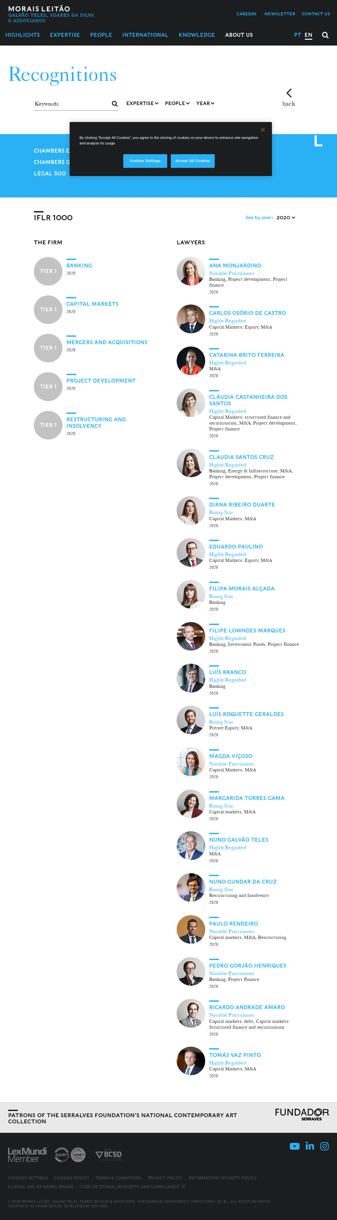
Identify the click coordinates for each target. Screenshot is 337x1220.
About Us (239, 35)
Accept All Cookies (192, 160)
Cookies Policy (71, 1177)
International (145, 35)
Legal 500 (50, 173)
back (288, 103)
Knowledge (197, 35)
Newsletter (279, 13)
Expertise (65, 35)
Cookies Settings (28, 1178)
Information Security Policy (223, 1177)
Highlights (22, 35)
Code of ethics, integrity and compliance (132, 1186)
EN (308, 35)
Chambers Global (61, 162)
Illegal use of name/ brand (40, 1186)
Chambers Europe (61, 151)
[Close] (263, 130)
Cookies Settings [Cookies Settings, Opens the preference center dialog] (145, 160)
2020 (285, 217)
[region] (171, 149)
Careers (246, 13)
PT (297, 35)
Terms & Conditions (119, 1177)
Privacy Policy (165, 1177)
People (101, 35)
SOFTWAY (99, 1206)
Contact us (316, 13)
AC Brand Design (45, 1206)
